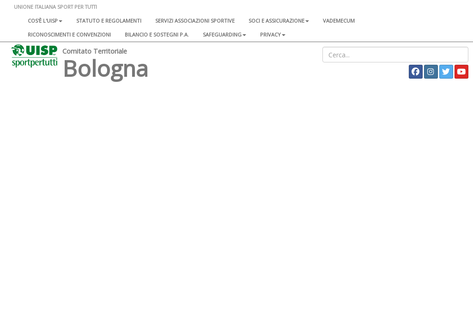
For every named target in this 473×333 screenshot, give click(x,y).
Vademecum (339, 20)
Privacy (272, 34)
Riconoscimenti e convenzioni (69, 34)
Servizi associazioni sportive (195, 20)
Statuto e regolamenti (108, 20)
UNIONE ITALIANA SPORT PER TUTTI (55, 6)
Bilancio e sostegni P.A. (157, 34)
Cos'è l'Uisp (45, 20)
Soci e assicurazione (279, 20)
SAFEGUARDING (224, 34)
